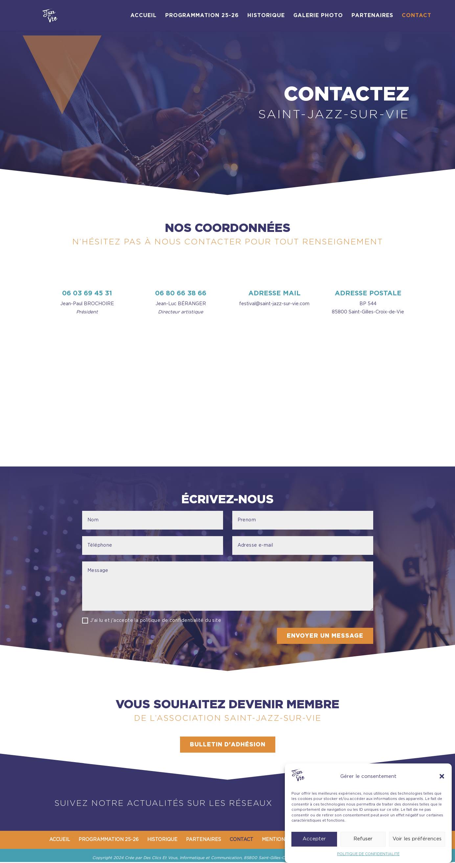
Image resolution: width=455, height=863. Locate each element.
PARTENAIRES (372, 15)
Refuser (363, 838)
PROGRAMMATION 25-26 (202, 15)
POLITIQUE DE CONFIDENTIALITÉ (368, 854)
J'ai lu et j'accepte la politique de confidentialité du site (151, 621)
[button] (442, 776)
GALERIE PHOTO (318, 15)
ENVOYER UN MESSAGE (324, 636)
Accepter (314, 838)
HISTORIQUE (266, 15)
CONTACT (416, 15)
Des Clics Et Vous (160, 859)
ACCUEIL (143, 15)
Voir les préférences (417, 838)
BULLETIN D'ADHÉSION (227, 745)
